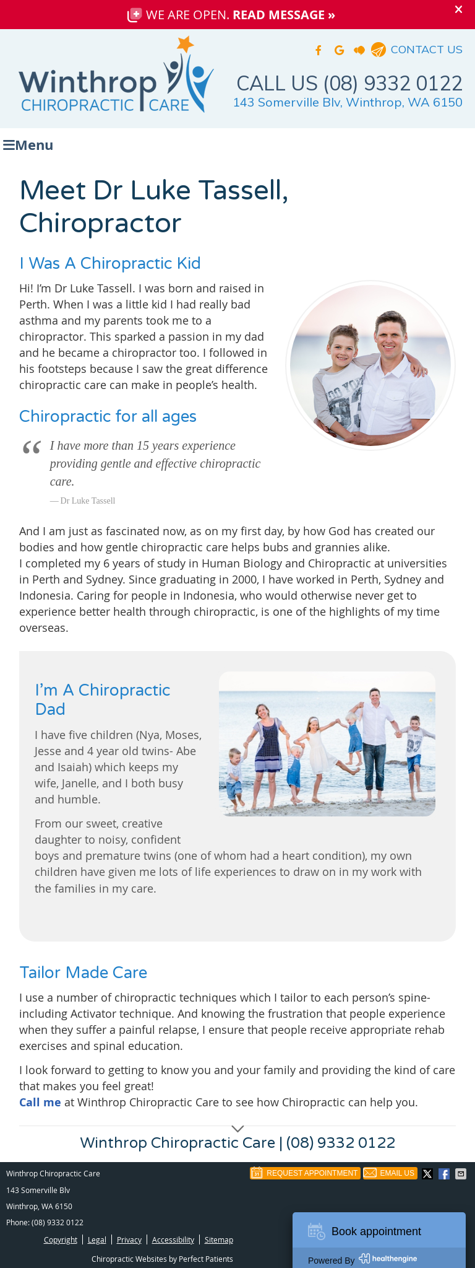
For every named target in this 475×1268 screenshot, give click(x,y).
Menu (28, 143)
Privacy (129, 1239)
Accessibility (173, 1239)
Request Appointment (303, 1173)
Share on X (428, 1173)
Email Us (388, 1173)
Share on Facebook (445, 1173)
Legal (97, 1239)
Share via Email (462, 1173)
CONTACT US (427, 49)
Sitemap (219, 1239)
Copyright (60, 1239)
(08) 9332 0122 (57, 1222)
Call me (40, 1102)
